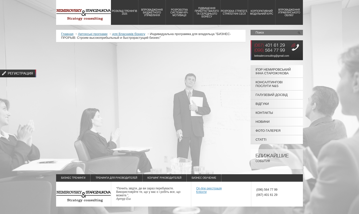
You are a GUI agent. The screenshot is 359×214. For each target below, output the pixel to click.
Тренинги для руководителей (116, 177)
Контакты (264, 113)
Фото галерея (268, 130)
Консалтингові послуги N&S (269, 84)
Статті (261, 139)
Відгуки (262, 104)
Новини (262, 122)
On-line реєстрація (209, 188)
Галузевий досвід (272, 95)
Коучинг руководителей (164, 177)
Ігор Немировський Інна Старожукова (273, 71)
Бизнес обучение (204, 177)
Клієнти (201, 192)
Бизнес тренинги (73, 177)
